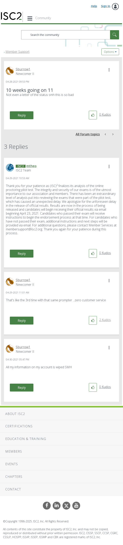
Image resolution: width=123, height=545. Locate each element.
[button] (109, 70)
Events (11, 464)
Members (13, 451)
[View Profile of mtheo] (31, 166)
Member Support (17, 51)
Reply (22, 115)
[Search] (70, 34)
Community (43, 18)
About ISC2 (15, 414)
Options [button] (109, 52)
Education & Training (25, 439)
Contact (13, 489)
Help (94, 6)
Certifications (19, 426)
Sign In (105, 6)
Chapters (13, 476)
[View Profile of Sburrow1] (23, 69)
